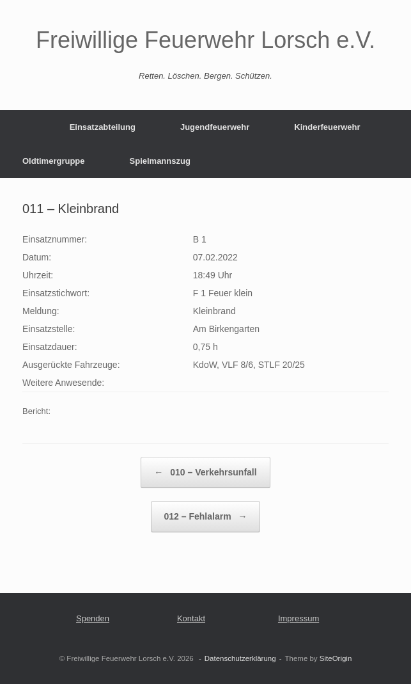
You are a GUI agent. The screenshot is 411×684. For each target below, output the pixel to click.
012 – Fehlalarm (205, 516)
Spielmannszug (160, 161)
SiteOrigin (336, 658)
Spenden (92, 618)
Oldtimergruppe (53, 161)
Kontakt (191, 618)
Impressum (298, 618)
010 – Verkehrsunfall (205, 472)
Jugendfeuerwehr (214, 127)
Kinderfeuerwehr (327, 127)
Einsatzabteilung (103, 127)
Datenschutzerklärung (240, 658)
